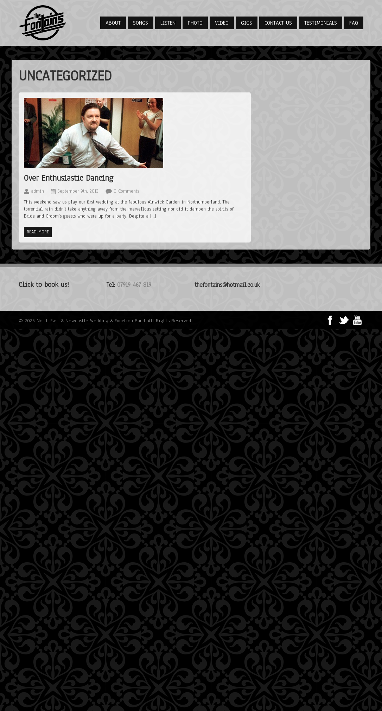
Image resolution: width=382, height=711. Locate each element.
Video (222, 23)
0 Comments (126, 191)
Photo (195, 23)
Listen (168, 23)
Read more (38, 232)
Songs (140, 23)
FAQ (353, 23)
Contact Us (278, 23)
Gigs (246, 23)
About (113, 23)
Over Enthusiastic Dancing (68, 178)
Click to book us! (44, 284)
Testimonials (320, 23)
